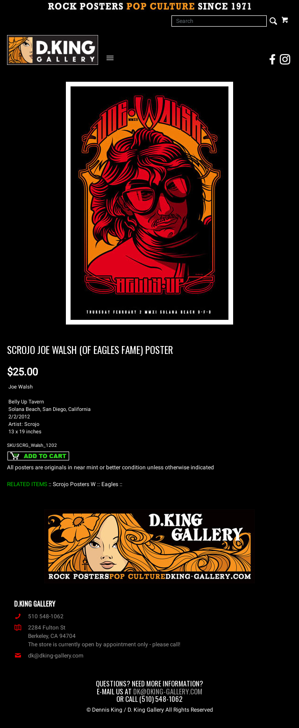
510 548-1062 (39, 616)
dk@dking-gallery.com (49, 655)
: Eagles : (110, 484)
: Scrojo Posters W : (74, 484)
